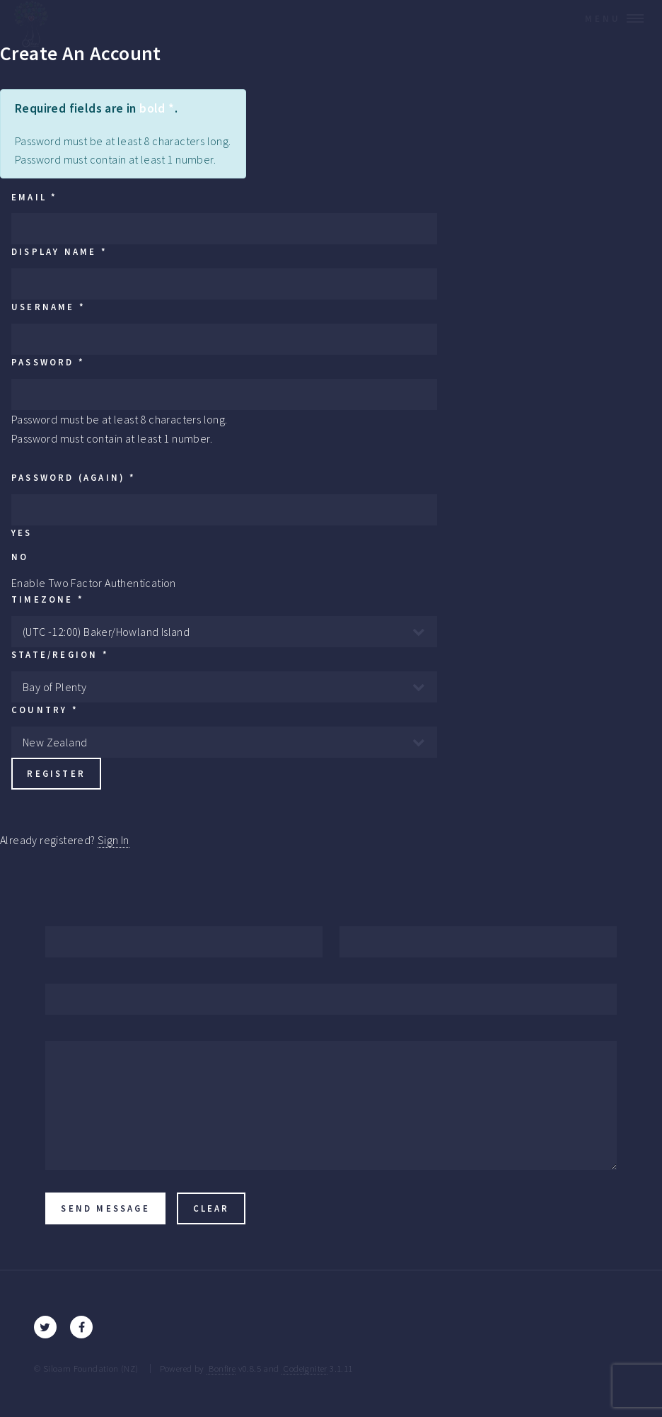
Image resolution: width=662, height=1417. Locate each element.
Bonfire (221, 1368)
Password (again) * (74, 477)
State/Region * (60, 654)
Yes (22, 532)
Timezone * (47, 599)
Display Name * (59, 251)
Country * (45, 709)
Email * (34, 197)
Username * (48, 306)
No (19, 556)
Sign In (113, 840)
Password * (48, 362)
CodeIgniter (304, 1368)
